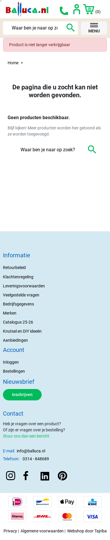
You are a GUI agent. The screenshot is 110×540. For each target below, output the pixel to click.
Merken (9, 313)
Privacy (10, 531)
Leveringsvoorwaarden (24, 286)
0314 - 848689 (36, 458)
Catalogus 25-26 (18, 322)
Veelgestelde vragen (21, 295)
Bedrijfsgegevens (18, 304)
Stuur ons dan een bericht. (26, 436)
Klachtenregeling (18, 277)
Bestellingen (14, 371)
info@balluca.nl (31, 451)
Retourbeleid (14, 267)
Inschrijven (22, 394)
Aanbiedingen (15, 340)
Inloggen (11, 362)
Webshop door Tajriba (87, 531)
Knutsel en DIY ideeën (22, 331)
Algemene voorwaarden (42, 531)
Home (13, 62)
